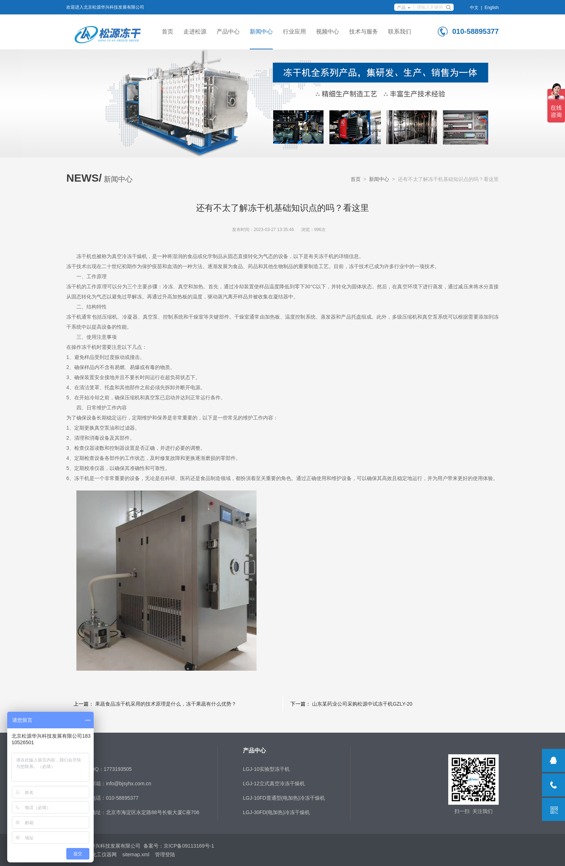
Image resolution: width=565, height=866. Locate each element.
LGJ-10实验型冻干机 (266, 769)
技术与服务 (363, 31)
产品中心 (228, 31)
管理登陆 (165, 854)
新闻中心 (261, 31)
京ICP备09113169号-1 (189, 846)
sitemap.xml (136, 854)
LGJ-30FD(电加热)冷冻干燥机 (276, 812)
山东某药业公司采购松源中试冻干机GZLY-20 (362, 704)
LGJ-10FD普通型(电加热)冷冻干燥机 (284, 798)
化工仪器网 (104, 854)
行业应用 (294, 31)
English (492, 7)
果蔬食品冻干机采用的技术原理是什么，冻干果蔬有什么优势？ (165, 704)
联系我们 (399, 31)
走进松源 (194, 31)
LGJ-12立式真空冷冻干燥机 (274, 783)
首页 (167, 31)
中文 (474, 7)
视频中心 (327, 31)
